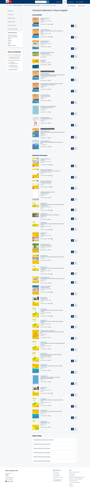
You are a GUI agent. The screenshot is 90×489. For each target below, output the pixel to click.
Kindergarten (14, 11)
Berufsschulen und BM (14, 29)
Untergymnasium (14, 21)
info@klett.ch (10, 479)
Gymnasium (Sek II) (14, 25)
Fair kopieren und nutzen (57, 477)
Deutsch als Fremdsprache (12, 36)
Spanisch (9, 42)
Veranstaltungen (56, 473)
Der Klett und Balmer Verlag (74, 472)
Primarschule (14, 14)
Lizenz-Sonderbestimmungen (74, 482)
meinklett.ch (71, 2)
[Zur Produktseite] (35, 22)
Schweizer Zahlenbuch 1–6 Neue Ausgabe (32, 5)
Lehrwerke (58, 2)
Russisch (9, 43)
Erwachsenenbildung (14, 32)
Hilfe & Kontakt (79, 2)
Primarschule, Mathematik (18, 5)
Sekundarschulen (14, 18)
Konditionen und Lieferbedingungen (75, 478)
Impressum (71, 484)
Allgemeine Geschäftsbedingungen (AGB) (76, 477)
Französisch (10, 40)
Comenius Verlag (72, 473)
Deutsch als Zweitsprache (12, 35)
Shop (64, 2)
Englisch (9, 38)
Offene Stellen (71, 475)
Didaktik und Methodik (12, 45)
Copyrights (71, 485)
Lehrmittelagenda (56, 475)
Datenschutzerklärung (73, 480)
